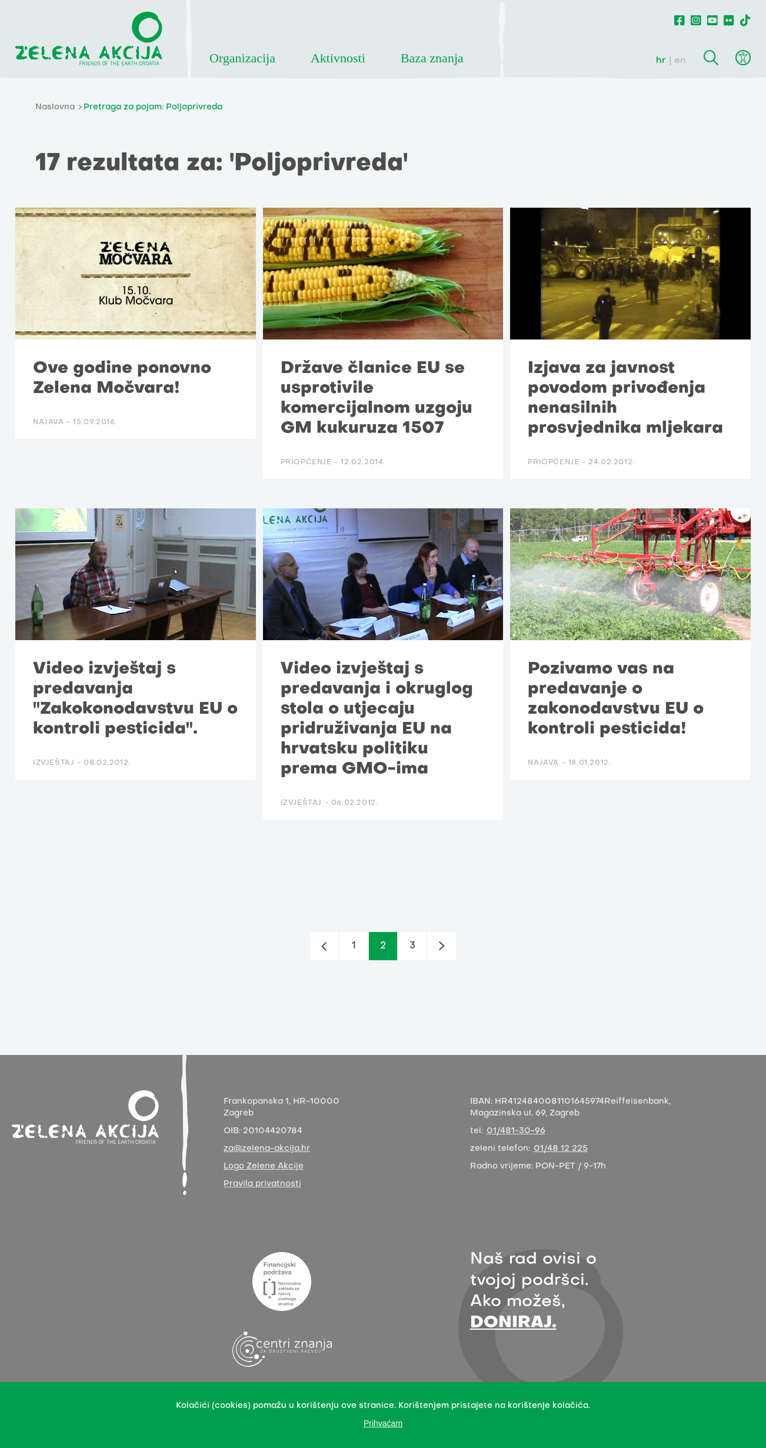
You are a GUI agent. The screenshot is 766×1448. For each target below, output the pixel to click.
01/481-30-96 (516, 1131)
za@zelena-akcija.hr (267, 1149)
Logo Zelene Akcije (264, 1166)
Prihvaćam (383, 1423)
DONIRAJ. (513, 1323)
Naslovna (55, 107)
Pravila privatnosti (262, 1184)
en (680, 60)
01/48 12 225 (561, 1149)
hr (661, 60)
